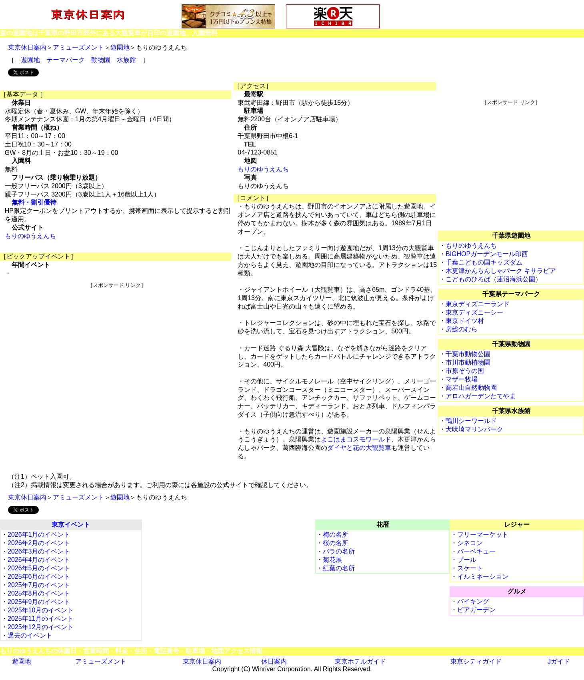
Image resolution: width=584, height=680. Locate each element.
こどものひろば (468, 279)
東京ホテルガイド (360, 661)
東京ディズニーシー (474, 312)
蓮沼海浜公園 (516, 279)
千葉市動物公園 (468, 354)
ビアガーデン (476, 609)
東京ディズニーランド (478, 304)
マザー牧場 (462, 379)
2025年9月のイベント (39, 601)
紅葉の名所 (339, 568)
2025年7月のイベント (39, 585)
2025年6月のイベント (39, 576)
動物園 (100, 59)
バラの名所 (339, 551)
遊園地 (120, 47)
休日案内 (274, 661)
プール (466, 559)
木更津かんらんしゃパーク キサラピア (501, 270)
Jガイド (559, 661)
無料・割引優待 (34, 202)
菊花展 (332, 559)
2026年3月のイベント (39, 551)
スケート (470, 568)
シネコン (470, 543)
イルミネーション (482, 576)
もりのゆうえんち (30, 236)
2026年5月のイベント (39, 568)
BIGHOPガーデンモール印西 (487, 254)
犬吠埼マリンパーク (474, 429)
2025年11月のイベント (41, 618)
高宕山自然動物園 (471, 387)
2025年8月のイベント (39, 593)
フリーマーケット (482, 534)
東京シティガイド (476, 661)
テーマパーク (65, 59)
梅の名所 (335, 534)
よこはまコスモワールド (356, 439)
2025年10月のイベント (41, 610)
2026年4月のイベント (39, 559)
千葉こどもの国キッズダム (484, 262)
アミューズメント (78, 47)
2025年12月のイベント (41, 627)
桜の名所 (335, 543)
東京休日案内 (27, 47)
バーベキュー (476, 551)
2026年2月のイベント (39, 543)
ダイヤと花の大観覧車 (359, 447)
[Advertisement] (117, 345)
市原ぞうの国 (465, 370)
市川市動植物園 (468, 362)
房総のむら (462, 329)
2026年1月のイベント (39, 534)
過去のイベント (30, 635)
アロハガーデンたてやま (481, 396)
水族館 (126, 59)
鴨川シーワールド (471, 420)
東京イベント (71, 524)
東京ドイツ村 (465, 320)
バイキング (473, 601)
